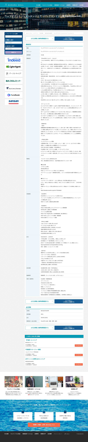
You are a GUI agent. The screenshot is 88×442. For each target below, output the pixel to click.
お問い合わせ (66, 433)
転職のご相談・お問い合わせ (46, 424)
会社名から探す (10, 46)
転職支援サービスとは (59, 5)
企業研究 (68, 5)
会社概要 (81, 5)
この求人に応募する (70, 38)
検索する (13, 52)
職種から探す (9, 40)
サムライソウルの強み (47, 5)
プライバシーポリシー (58, 433)
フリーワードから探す (11, 33)
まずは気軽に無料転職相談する (42, 38)
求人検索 (38, 5)
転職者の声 (74, 5)
